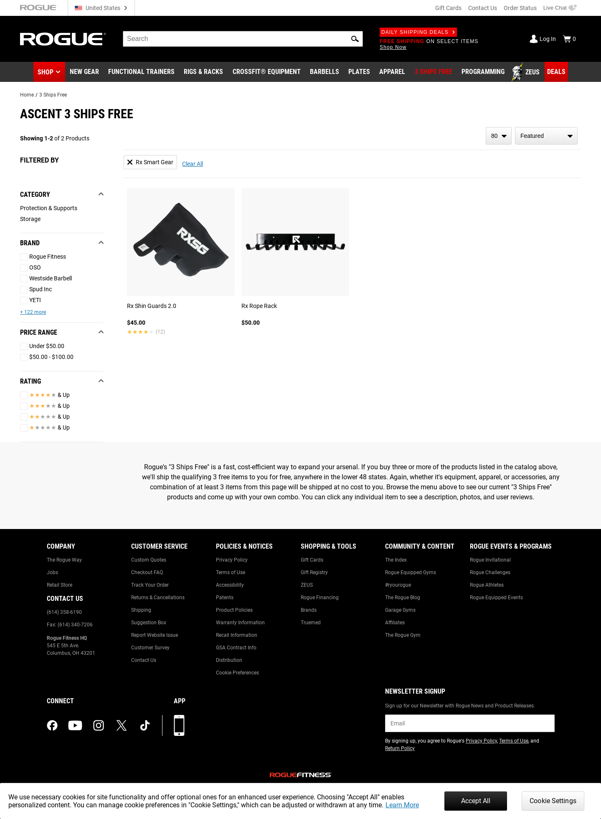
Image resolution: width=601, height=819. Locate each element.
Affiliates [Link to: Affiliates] (395, 623)
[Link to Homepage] (63, 39)
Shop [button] (45, 72)
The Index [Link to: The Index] (396, 560)
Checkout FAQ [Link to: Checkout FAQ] (147, 572)
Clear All (192, 163)
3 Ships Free (53, 95)
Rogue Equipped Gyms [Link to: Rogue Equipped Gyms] (410, 572)
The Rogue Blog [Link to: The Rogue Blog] (402, 597)
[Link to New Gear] (84, 72)
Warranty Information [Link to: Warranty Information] (240, 623)
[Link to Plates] (359, 72)
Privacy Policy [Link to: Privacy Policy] (232, 560)
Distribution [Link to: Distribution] (229, 660)
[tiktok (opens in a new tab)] (144, 725)
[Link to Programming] (483, 72)
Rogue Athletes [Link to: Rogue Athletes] (487, 585)
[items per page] (499, 136)
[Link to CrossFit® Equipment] (266, 72)
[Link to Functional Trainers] (141, 72)
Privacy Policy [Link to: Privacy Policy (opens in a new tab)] (481, 741)
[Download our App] (179, 725)
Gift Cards (448, 8)
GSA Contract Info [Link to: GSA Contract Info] (236, 648)
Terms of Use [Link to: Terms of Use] (230, 572)
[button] (355, 39)
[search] (243, 39)
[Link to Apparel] (392, 72)
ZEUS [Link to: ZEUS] (307, 585)
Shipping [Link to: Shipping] (141, 610)
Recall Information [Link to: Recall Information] (236, 635)
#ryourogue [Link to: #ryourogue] (398, 585)
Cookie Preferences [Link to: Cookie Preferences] (237, 673)
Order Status (520, 8)
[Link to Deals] (556, 72)
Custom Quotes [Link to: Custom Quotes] (148, 560)
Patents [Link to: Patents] (224, 597)
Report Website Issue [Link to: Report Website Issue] (154, 635)
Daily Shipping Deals (418, 32)
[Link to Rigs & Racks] (203, 72)
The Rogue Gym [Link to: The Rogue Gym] (403, 635)
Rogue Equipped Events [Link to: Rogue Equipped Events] (496, 597)
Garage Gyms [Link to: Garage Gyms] (400, 610)
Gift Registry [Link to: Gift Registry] (314, 572)
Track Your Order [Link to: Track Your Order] (150, 585)
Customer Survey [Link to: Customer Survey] (150, 648)
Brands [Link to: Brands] (309, 610)
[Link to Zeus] (526, 72)
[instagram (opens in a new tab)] (98, 725)
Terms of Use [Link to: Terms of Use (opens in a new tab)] (513, 741)
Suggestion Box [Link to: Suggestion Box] (148, 623)
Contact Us (482, 8)
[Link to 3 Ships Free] (433, 72)
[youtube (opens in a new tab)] (75, 725)
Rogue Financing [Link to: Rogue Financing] (320, 597)
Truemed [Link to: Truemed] (311, 623)
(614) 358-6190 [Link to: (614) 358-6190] (64, 612)
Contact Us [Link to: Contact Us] (143, 660)
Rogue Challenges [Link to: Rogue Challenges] (490, 572)
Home (27, 95)
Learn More (402, 805)
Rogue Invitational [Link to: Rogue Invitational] (490, 560)
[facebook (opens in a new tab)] (52, 725)
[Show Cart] (569, 38)
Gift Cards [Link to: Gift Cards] (312, 560)
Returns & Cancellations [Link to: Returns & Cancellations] (158, 597)
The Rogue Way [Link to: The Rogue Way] (64, 560)
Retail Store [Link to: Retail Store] (59, 585)
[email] (469, 723)
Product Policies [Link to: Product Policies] (234, 610)
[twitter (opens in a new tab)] (121, 725)
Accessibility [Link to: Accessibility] (230, 585)
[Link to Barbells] (324, 72)
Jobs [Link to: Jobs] (52, 572)
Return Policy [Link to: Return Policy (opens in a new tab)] (400, 748)
